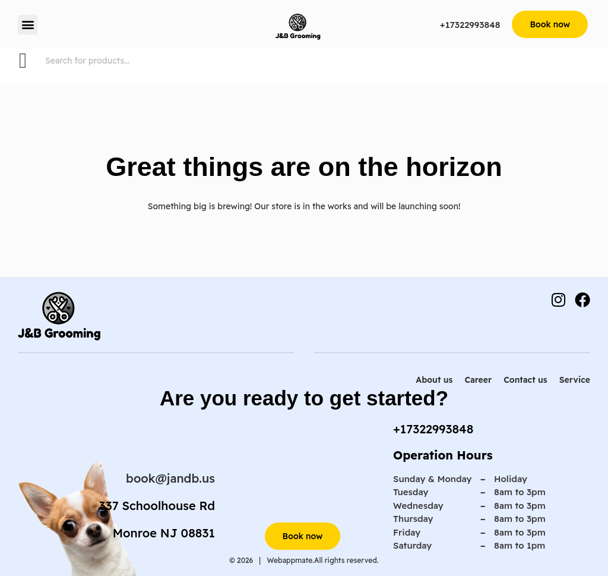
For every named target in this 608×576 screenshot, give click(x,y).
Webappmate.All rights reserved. (322, 560)
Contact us (525, 379)
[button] (27, 24)
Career (478, 379)
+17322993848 (470, 24)
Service (574, 379)
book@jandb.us (170, 478)
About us (434, 379)
